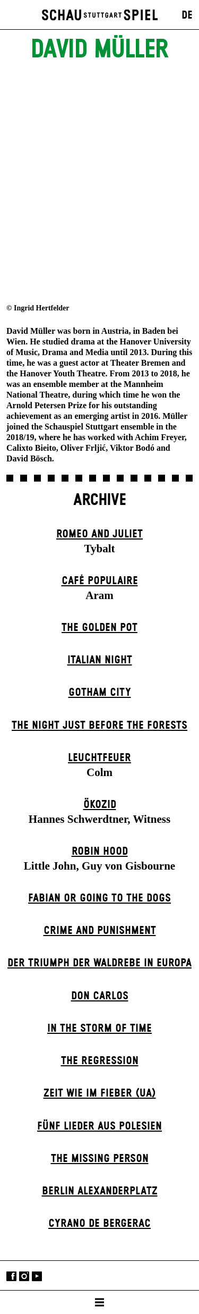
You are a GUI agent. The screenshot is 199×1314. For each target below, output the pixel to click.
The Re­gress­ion (100, 1061)
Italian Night (99, 660)
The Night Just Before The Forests (99, 725)
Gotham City (99, 692)
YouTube (37, 1276)
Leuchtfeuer (99, 758)
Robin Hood (100, 851)
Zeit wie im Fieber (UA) (100, 1093)
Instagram (24, 1276)
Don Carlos (99, 996)
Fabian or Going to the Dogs (99, 898)
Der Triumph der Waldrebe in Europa (99, 963)
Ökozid (99, 805)
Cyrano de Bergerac (99, 1223)
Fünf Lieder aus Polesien (99, 1126)
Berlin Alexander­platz (100, 1191)
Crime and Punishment (100, 931)
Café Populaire (100, 581)
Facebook (11, 1276)
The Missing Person (100, 1159)
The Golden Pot (99, 628)
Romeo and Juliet (99, 534)
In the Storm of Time (99, 1028)
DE (187, 15)
